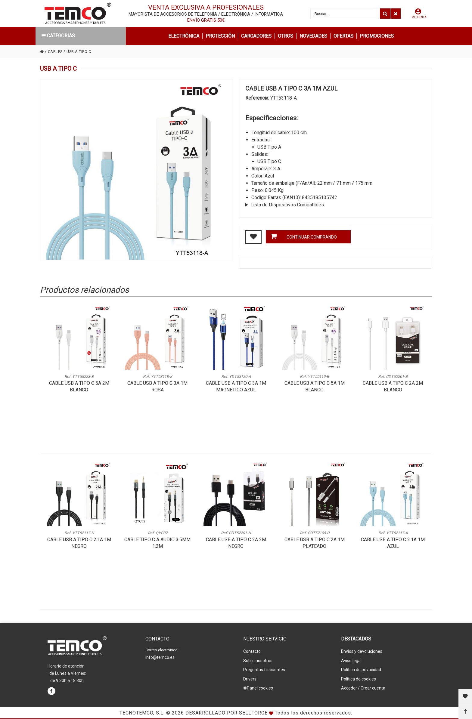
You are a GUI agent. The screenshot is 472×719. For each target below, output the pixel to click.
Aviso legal (351, 659)
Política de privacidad (361, 667)
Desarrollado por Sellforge (226, 713)
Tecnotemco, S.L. (142, 713)
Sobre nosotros (257, 659)
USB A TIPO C (82, 51)
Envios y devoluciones (361, 651)
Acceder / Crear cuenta (363, 683)
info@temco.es (160, 656)
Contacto (252, 651)
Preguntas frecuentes (264, 667)
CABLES (56, 51)
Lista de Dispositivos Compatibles (287, 205)
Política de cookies (358, 675)
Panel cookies (258, 683)
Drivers (249, 675)
